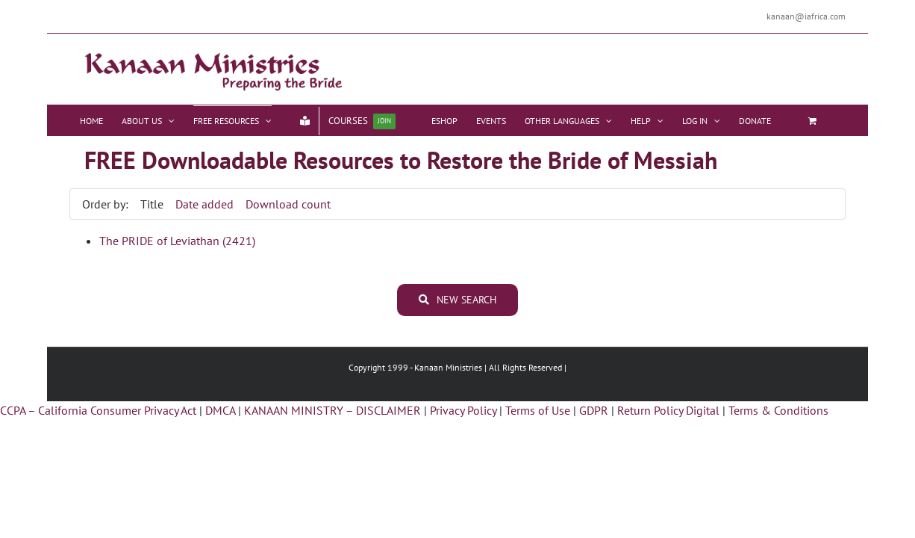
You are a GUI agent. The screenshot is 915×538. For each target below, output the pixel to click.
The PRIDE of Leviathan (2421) (177, 240)
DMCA (220, 410)
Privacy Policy (463, 410)
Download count (288, 204)
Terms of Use (537, 410)
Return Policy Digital (668, 410)
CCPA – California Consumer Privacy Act (98, 410)
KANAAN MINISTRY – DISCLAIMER (332, 410)
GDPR (593, 410)
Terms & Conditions (778, 410)
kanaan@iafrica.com (806, 16)
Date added (204, 204)
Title (151, 204)
